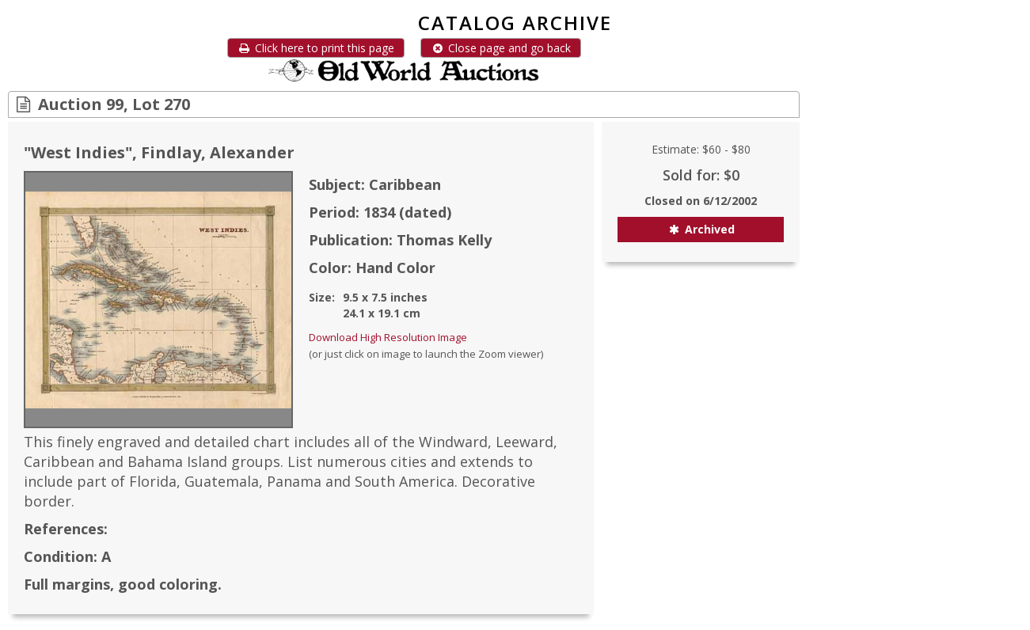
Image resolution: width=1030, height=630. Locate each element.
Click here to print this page (316, 47)
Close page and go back (501, 47)
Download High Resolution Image (388, 337)
